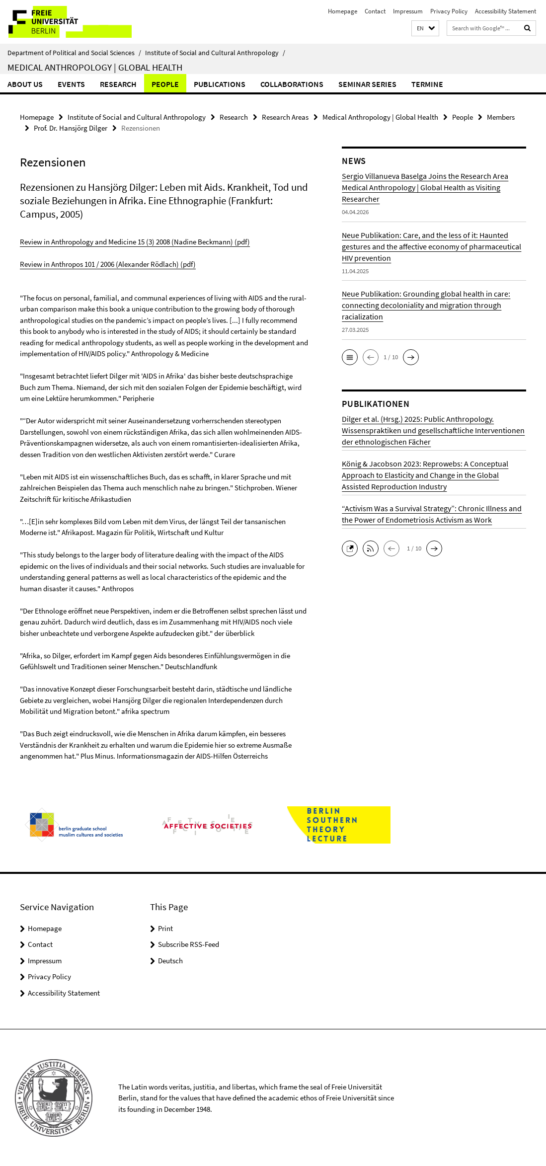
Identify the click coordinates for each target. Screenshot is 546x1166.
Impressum (408, 11)
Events (71, 84)
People (165, 84)
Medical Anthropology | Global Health (94, 67)
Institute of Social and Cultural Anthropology (215, 52)
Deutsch (170, 959)
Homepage (342, 11)
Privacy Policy (449, 11)
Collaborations (291, 84)
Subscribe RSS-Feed (188, 943)
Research (118, 84)
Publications (219, 84)
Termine (427, 84)
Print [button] (165, 927)
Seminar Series (367, 84)
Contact (375, 11)
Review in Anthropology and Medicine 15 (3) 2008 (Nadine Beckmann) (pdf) (135, 241)
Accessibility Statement (505, 11)
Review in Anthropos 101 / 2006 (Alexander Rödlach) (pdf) (108, 263)
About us (25, 84)
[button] (425, 28)
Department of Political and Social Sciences (74, 52)
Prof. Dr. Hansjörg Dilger (70, 128)
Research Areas (285, 117)
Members (501, 117)
